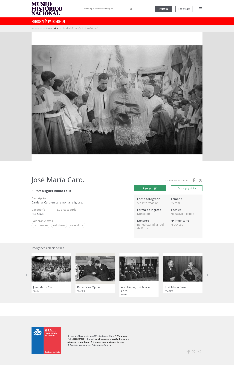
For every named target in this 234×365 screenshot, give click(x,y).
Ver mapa (121, 336)
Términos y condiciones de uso (107, 342)
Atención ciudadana (78, 342)
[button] (27, 275)
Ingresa (163, 8)
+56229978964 (78, 339)
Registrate (184, 9)
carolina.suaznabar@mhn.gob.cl (112, 339)
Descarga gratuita (186, 188)
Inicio (56, 28)
